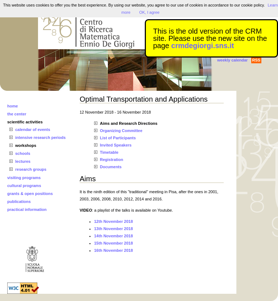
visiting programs (24, 177)
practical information (27, 209)
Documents (111, 167)
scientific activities (25, 122)
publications (19, 201)
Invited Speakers (115, 145)
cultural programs (24, 185)
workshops (25, 145)
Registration (111, 159)
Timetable (109, 152)
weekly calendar (232, 60)
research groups (30, 169)
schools (22, 153)
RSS (256, 60)
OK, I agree (149, 12)
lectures (22, 161)
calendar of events (32, 129)
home (12, 106)
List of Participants (118, 138)
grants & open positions (30, 193)
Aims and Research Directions (128, 123)
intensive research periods (40, 137)
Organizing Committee (121, 130)
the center (16, 114)
